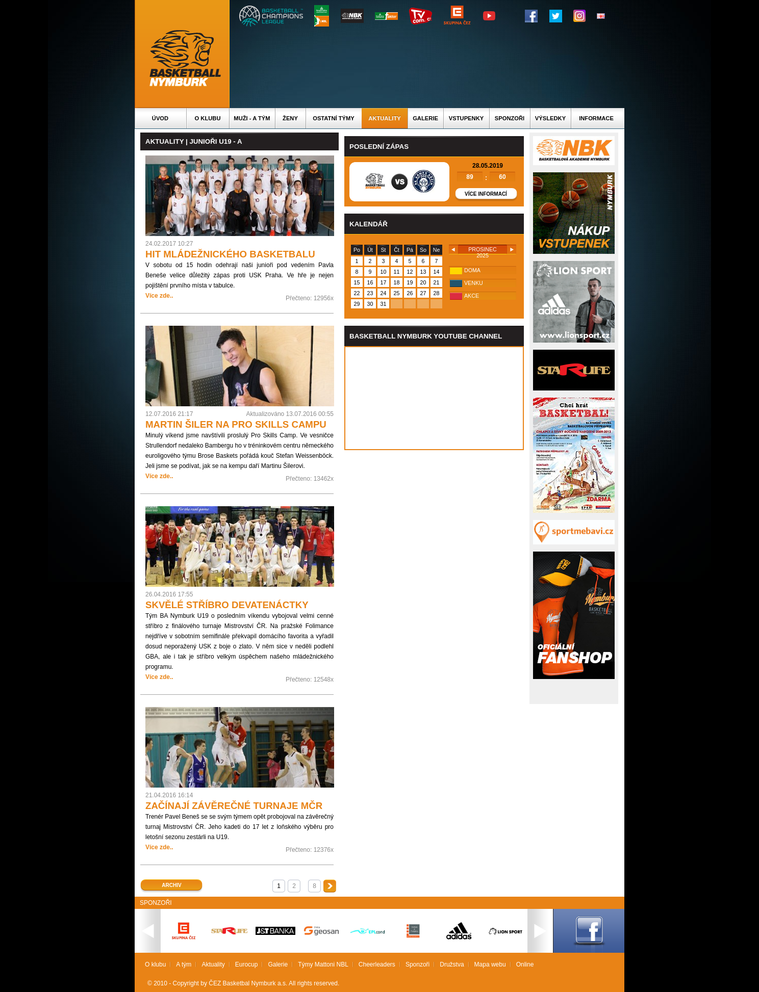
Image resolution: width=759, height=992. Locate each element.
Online (525, 964)
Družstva (452, 964)
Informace (596, 118)
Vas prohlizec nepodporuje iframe (434, 398)
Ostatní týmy (334, 118)
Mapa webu (490, 964)
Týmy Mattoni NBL (323, 964)
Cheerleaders (377, 964)
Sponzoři (509, 118)
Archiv (171, 885)
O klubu (208, 118)
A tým (183, 964)
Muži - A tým (252, 118)
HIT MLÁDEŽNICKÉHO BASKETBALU (230, 254)
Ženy (290, 118)
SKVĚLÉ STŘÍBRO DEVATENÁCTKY (227, 604)
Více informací (486, 194)
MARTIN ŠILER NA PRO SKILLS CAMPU (235, 424)
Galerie (425, 118)
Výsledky (550, 118)
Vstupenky (466, 118)
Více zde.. (159, 295)
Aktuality (384, 118)
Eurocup (246, 964)
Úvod (160, 118)
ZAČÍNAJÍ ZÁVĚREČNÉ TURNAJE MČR (233, 805)
